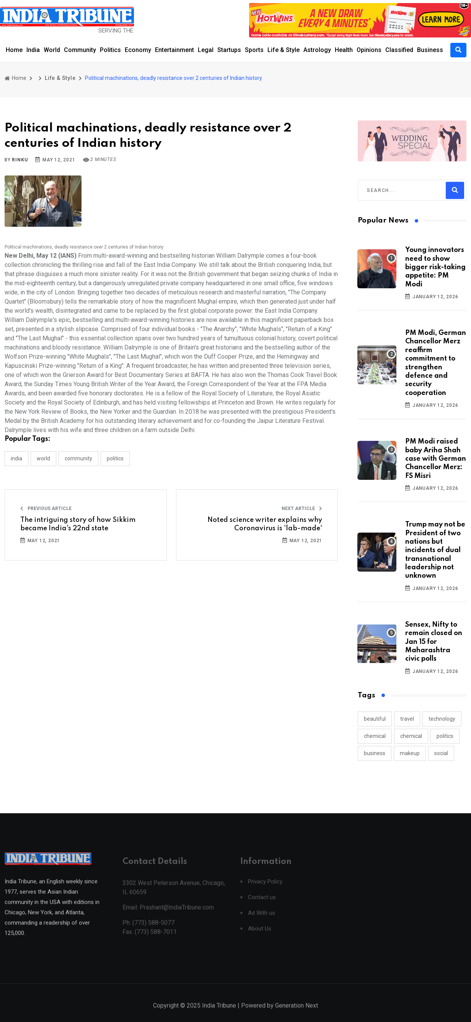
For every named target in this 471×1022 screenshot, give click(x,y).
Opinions (369, 50)
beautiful (375, 719)
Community (80, 50)
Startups (229, 50)
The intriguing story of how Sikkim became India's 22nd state (77, 524)
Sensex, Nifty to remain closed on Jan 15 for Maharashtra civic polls (433, 642)
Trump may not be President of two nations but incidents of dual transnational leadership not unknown (435, 550)
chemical (375, 736)
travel (407, 719)
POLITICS (115, 458)
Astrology (317, 50)
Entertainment (174, 50)
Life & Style (283, 50)
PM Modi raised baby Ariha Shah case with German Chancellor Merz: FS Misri (435, 458)
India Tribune (219, 1013)
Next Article (302, 508)
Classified (399, 50)
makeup (410, 753)
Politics (110, 50)
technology (442, 719)
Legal (205, 50)
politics (445, 736)
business (374, 753)
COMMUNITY (78, 458)
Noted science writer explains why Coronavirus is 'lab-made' (264, 524)
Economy (138, 50)
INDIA (16, 458)
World (52, 50)
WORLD (43, 458)
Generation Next (296, 1013)
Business (430, 50)
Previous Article (46, 508)
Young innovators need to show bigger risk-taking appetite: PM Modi (435, 267)
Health (344, 50)
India (33, 50)
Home (14, 50)
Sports (254, 50)
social (441, 753)
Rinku (20, 159)
